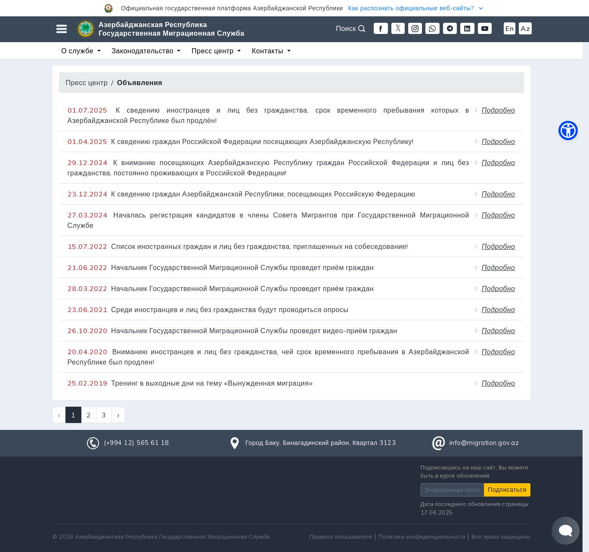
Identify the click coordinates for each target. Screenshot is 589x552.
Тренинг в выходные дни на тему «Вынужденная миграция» (190, 383)
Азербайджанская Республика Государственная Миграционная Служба (172, 28)
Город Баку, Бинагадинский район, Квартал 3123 (320, 443)
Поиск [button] (350, 28)
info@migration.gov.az (484, 443)
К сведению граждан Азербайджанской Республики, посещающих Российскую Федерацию (241, 194)
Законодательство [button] (143, 50)
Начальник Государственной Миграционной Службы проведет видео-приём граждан (232, 330)
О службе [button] (78, 50)
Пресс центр (87, 82)
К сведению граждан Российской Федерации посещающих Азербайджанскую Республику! (241, 141)
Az (525, 28)
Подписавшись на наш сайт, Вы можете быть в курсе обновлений (475, 471)
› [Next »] (118, 415)
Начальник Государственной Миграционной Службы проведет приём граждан (221, 267)
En (509, 28)
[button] (294, 8)
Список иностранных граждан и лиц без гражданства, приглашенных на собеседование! (238, 246)
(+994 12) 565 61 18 (136, 443)
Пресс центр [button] (214, 50)
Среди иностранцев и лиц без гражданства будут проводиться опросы (208, 309)
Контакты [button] (268, 50)
